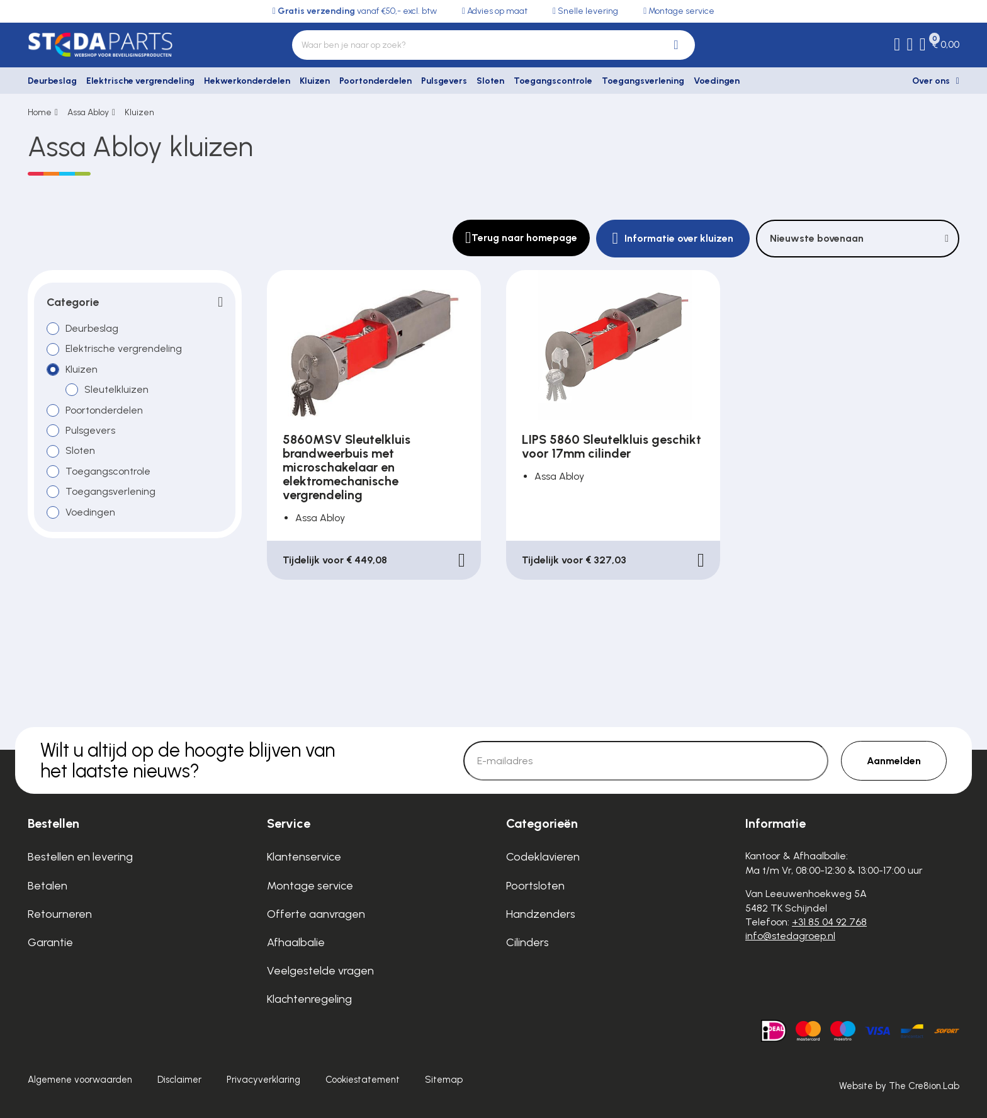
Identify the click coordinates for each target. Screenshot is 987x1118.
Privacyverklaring (263, 1079)
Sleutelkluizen (116, 389)
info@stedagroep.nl (790, 936)
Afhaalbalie (296, 942)
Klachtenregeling (309, 999)
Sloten (490, 81)
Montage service (310, 886)
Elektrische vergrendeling (140, 81)
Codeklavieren (543, 857)
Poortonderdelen (375, 81)
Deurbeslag (52, 81)
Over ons (931, 81)
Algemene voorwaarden (80, 1079)
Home (40, 112)
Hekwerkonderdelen (247, 81)
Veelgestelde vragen (320, 971)
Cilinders (527, 942)
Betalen (47, 886)
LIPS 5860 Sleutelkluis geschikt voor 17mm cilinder (611, 446)
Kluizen (315, 81)
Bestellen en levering (80, 857)
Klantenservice (304, 857)
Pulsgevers (444, 81)
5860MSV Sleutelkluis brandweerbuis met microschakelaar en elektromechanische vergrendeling (346, 467)
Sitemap (444, 1079)
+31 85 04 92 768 (829, 922)
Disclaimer (179, 1079)
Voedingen (717, 81)
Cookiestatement (362, 1079)
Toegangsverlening (643, 81)
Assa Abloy (88, 112)
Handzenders (540, 914)
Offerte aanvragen (316, 914)
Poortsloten (535, 886)
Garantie (50, 942)
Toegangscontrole (553, 81)
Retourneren (60, 914)
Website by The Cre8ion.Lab (899, 1086)
